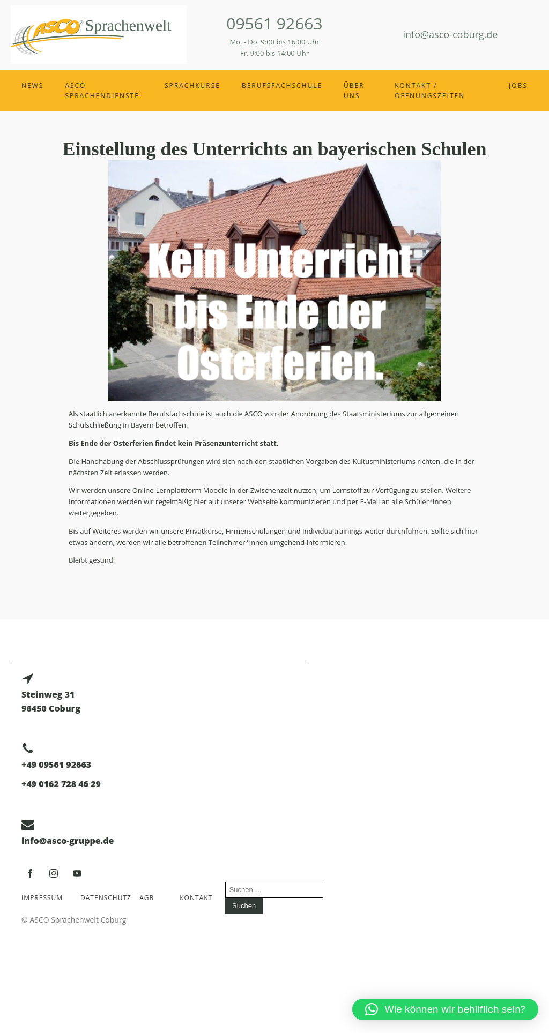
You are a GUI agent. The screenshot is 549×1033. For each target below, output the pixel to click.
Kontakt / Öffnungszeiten (430, 90)
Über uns (354, 90)
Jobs (518, 85)
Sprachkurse (192, 85)
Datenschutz (103, 897)
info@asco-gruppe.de (67, 841)
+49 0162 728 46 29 (61, 784)
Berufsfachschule (282, 85)
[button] (445, 1009)
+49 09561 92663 (56, 764)
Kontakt (196, 897)
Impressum (42, 897)
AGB (146, 897)
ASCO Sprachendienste (102, 90)
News (32, 85)
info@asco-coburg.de (450, 34)
